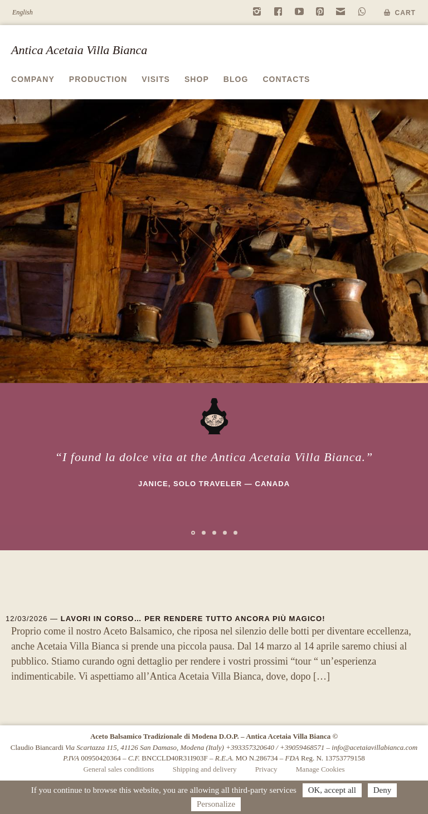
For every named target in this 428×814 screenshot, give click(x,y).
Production (98, 79)
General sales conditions (118, 769)
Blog (236, 79)
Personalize (216, 804)
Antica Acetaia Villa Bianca (79, 50)
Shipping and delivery (205, 769)
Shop (196, 79)
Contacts (286, 79)
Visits (156, 79)
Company (33, 79)
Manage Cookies (320, 769)
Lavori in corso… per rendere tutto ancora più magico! (193, 618)
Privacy (266, 769)
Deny (382, 790)
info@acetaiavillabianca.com (374, 747)
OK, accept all (332, 790)
